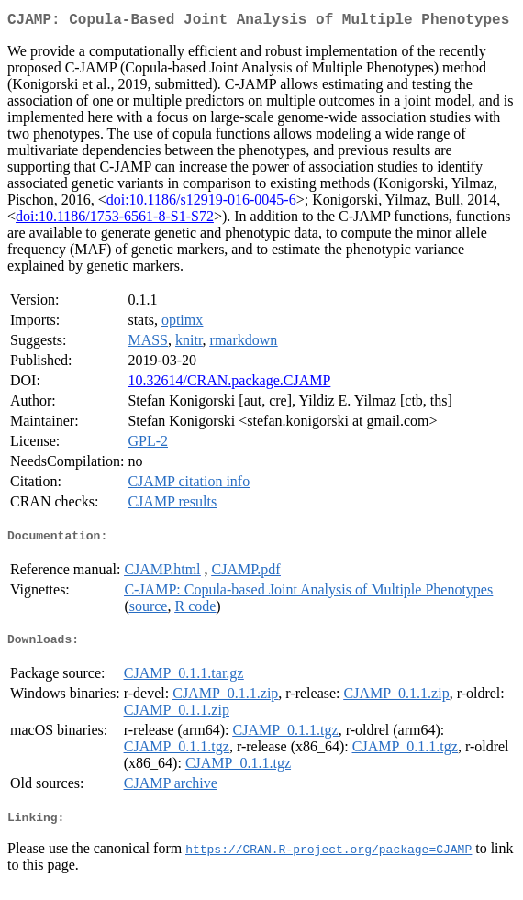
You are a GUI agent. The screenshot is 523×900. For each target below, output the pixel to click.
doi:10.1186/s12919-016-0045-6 (201, 203)
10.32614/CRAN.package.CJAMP (229, 384)
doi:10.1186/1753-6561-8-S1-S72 (115, 220)
